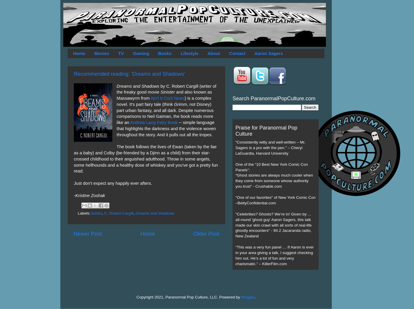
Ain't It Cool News (168, 98)
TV (121, 53)
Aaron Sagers (268, 53)
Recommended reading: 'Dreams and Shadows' (129, 74)
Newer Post (88, 234)
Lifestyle (189, 53)
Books (165, 53)
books (97, 213)
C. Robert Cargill (118, 213)
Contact (237, 53)
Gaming (141, 53)
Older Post (206, 234)
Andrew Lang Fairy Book (154, 122)
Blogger (248, 297)
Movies (101, 53)
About (213, 53)
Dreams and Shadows (155, 213)
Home (79, 53)
